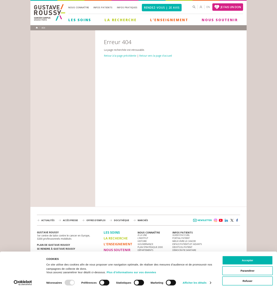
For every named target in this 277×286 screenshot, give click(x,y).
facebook (237, 220)
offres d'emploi (95, 220)
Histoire (142, 241)
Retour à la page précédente (120, 55)
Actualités (47, 220)
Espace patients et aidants (187, 244)
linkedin (226, 220)
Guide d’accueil (181, 235)
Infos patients (102, 7)
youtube (221, 220)
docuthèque (121, 220)
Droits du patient (182, 247)
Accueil (37, 28)
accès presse (70, 220)
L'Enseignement (169, 20)
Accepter (247, 256)
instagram (215, 220)
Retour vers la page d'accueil (155, 55)
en (208, 7)
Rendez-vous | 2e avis (161, 8)
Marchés (143, 220)
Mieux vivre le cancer (184, 241)
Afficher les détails (195, 279)
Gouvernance (145, 244)
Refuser (247, 277)
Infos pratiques (127, 7)
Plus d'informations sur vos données (131, 268)
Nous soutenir (220, 20)
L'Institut (143, 238)
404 (43, 28)
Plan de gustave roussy (53, 245)
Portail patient (181, 238)
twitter (232, 220)
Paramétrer (247, 267)
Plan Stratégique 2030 (150, 247)
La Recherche (121, 20)
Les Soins (79, 20)
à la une (142, 235)
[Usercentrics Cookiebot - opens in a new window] (22, 279)
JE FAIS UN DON (231, 7)
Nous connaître (78, 7)
